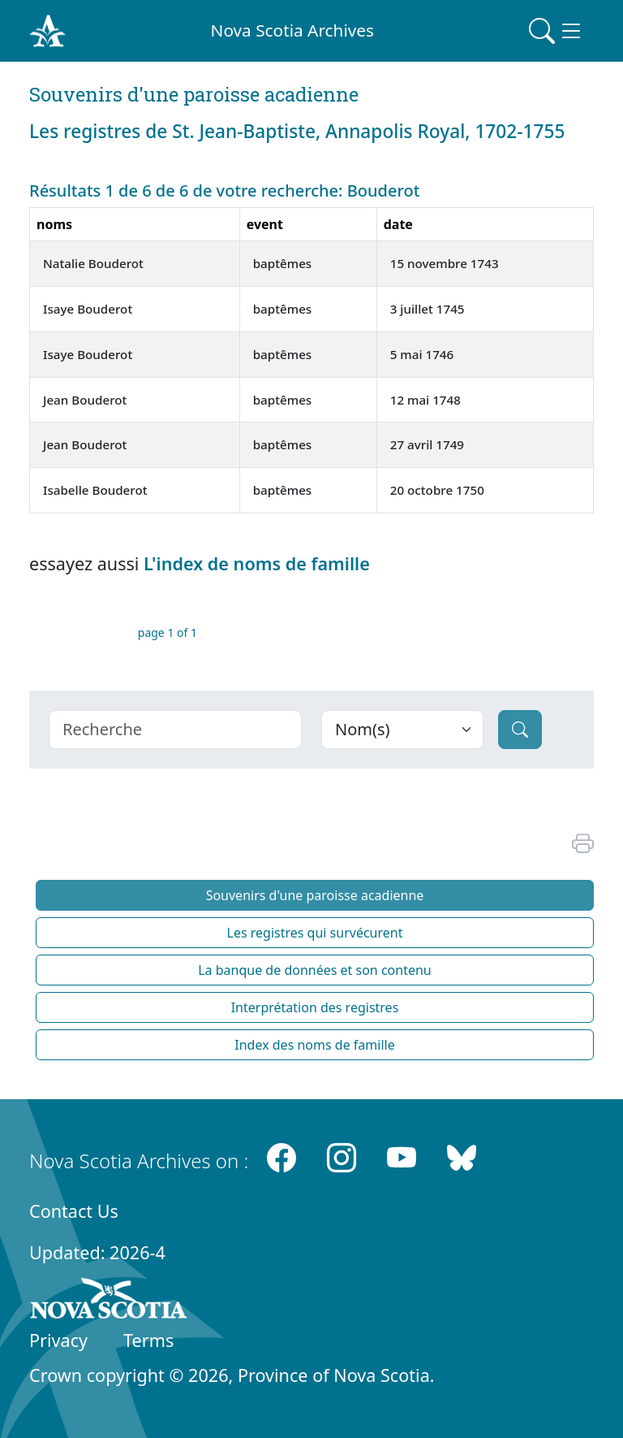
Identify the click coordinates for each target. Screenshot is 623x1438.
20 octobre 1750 (437, 490)
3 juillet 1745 (427, 309)
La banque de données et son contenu (315, 970)
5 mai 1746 (422, 354)
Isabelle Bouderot (95, 490)
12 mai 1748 (425, 400)
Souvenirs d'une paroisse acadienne (315, 895)
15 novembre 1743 (444, 263)
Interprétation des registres (315, 1007)
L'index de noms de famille (257, 563)
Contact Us (73, 1211)
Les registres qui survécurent (315, 933)
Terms (148, 1340)
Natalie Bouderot (93, 263)
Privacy (58, 1340)
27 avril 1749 (427, 444)
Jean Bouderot (85, 400)
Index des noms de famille (314, 1045)
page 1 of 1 (167, 632)
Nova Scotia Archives (292, 30)
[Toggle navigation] (556, 30)
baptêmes (282, 263)
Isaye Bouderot (87, 309)
